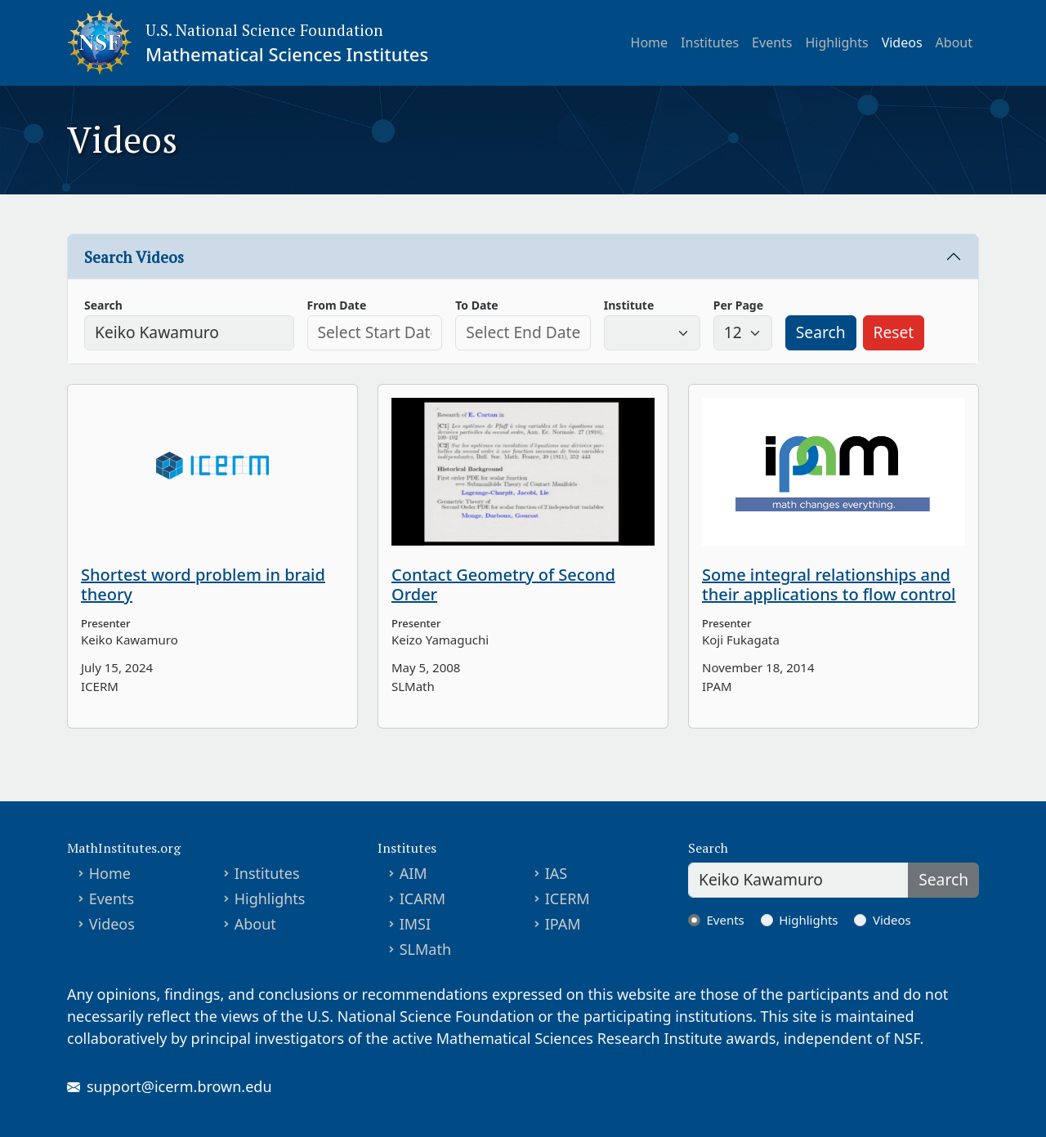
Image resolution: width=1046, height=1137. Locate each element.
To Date (476, 305)
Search (103, 305)
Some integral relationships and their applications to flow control (829, 584)
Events (772, 42)
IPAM (563, 924)
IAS (556, 873)
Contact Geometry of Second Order (503, 584)
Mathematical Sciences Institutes (286, 54)
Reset (894, 332)
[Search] (798, 880)
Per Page (738, 305)
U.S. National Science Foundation (264, 30)
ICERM (567, 898)
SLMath (425, 949)
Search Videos (134, 257)
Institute (629, 305)
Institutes (710, 42)
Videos (902, 42)
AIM (413, 873)
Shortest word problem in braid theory (203, 584)
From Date (337, 305)
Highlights (837, 42)
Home (649, 42)
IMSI (415, 924)
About (954, 42)
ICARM (423, 898)
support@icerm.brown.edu (179, 1086)
